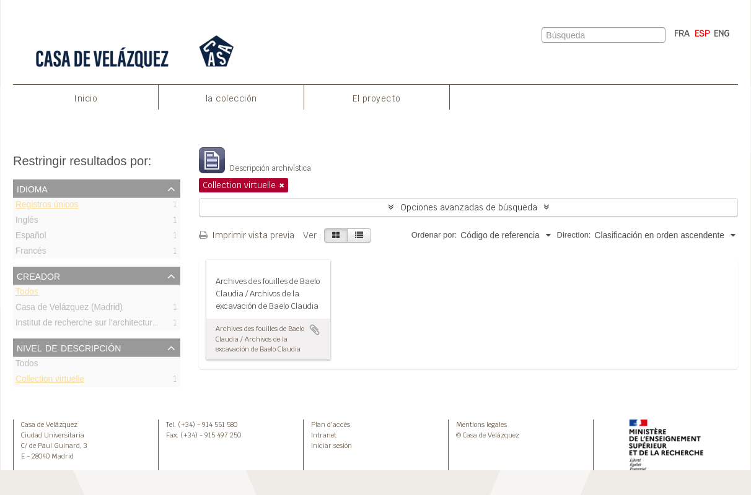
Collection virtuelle (49, 380)
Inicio (85, 98)
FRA (682, 33)
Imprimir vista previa (246, 235)
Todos (26, 293)
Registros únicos (46, 206)
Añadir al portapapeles (315, 330)
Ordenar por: (434, 234)
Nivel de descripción (69, 347)
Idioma (32, 188)
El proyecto (377, 98)
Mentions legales (481, 424)
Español (30, 237)
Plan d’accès (330, 424)
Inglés (26, 221)
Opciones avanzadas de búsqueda (468, 207)
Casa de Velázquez (49, 424)
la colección (231, 98)
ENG (721, 33)
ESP (702, 33)
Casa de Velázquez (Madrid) (69, 309)
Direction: (574, 234)
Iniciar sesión (331, 445)
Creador (38, 275)
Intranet (323, 435)
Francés (30, 252)
